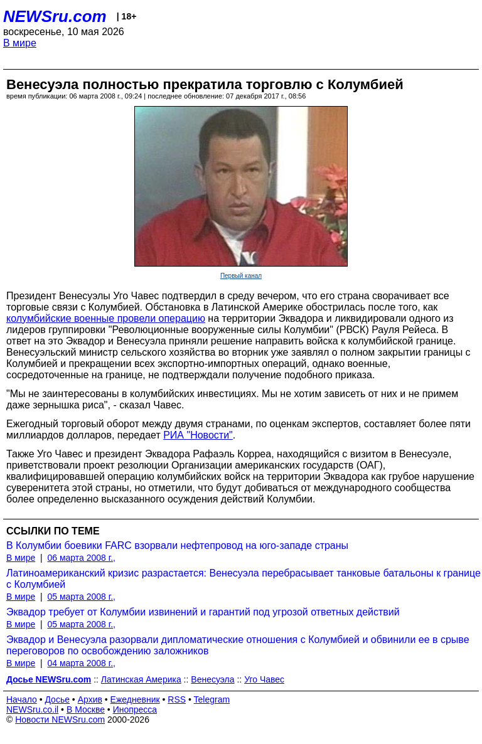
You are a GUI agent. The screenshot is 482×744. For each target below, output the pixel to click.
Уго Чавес (264, 679)
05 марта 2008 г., (81, 597)
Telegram (212, 699)
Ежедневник (135, 699)
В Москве (86, 709)
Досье (57, 699)
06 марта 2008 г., (81, 558)
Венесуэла (212, 679)
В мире (19, 43)
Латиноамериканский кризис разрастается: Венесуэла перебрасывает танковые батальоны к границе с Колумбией (243, 579)
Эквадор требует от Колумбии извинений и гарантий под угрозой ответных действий (203, 612)
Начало (21, 699)
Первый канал (241, 275)
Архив (90, 699)
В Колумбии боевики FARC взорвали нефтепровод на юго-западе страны (177, 545)
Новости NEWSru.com (60, 720)
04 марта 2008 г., (81, 663)
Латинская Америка (141, 679)
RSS (177, 699)
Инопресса (135, 709)
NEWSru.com (55, 16)
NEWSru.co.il (32, 709)
